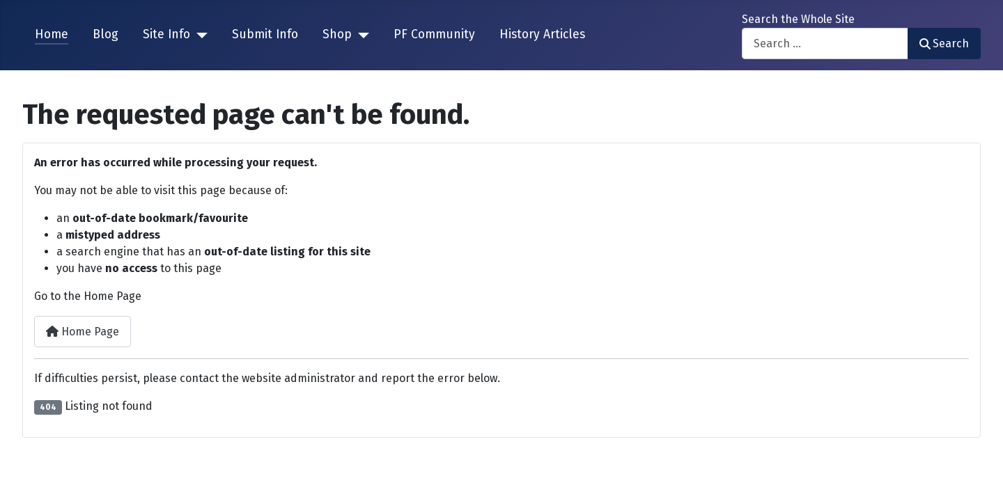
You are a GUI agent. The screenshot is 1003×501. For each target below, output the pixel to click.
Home (51, 34)
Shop (337, 34)
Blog (105, 34)
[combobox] (825, 43)
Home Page (82, 331)
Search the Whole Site (798, 19)
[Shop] (360, 35)
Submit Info (265, 34)
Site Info (166, 34)
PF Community (434, 34)
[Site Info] (199, 35)
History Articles (542, 34)
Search (944, 43)
